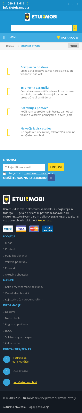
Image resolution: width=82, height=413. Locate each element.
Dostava (10, 312)
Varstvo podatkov (16, 262)
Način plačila (12, 318)
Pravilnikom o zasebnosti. (39, 173)
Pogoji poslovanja (16, 255)
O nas (8, 243)
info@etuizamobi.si (25, 382)
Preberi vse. (45, 220)
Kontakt (10, 249)
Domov (10, 45)
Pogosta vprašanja (16, 324)
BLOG (8, 331)
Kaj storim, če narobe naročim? (24, 299)
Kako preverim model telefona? (24, 287)
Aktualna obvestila (16, 274)
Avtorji (72, 398)
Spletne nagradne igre (18, 337)
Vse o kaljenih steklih (17, 293)
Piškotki (10, 268)
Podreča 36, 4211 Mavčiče (20, 360)
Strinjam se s (13, 173)
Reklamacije (12, 343)
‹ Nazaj (73, 45)
